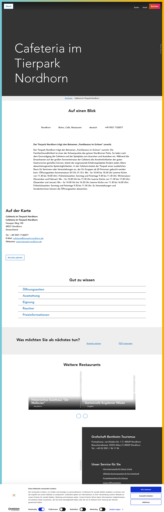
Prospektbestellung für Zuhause (115, 478)
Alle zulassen (146, 488)
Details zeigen (114, 508)
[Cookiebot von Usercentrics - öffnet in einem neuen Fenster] (14, 507)
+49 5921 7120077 (114, 127)
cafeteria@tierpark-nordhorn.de (28, 238)
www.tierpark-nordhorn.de (29, 241)
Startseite (68, 98)
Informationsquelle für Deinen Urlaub (117, 469)
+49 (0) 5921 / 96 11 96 (107, 448)
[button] (15, 257)
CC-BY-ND (80, 403)
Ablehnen (146, 501)
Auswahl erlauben (146, 494)
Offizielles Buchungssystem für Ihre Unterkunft (121, 474)
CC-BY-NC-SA (134, 398)
